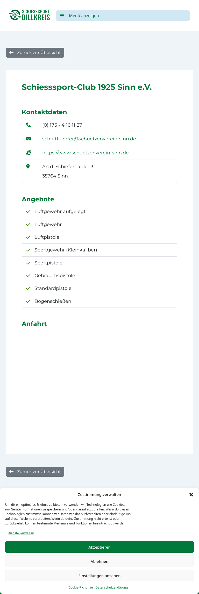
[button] (191, 494)
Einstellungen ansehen (100, 575)
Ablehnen (100, 561)
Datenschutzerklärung (111, 587)
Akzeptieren (99, 547)
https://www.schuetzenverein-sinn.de (85, 153)
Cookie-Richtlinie (80, 587)
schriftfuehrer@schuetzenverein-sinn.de (89, 139)
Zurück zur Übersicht (35, 52)
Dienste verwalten (21, 533)
